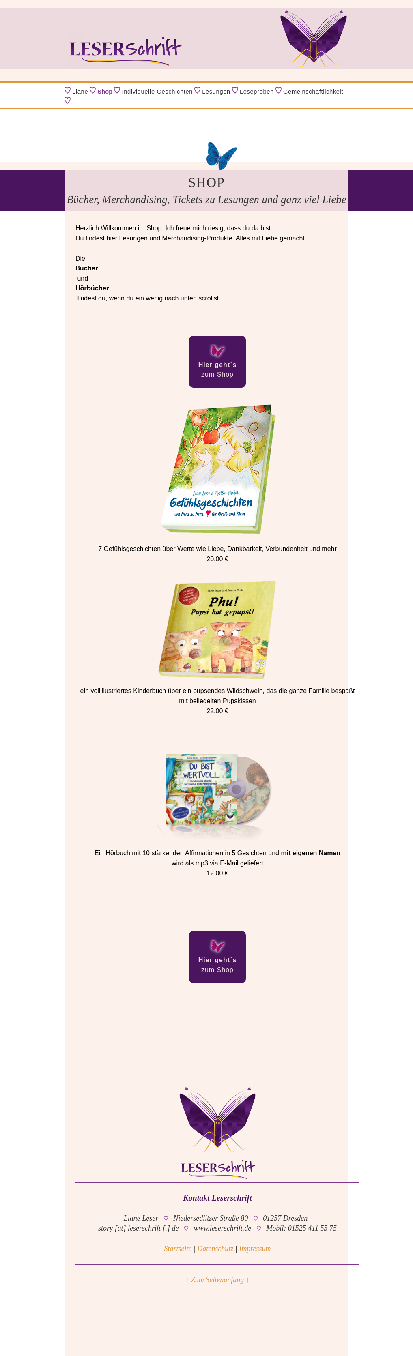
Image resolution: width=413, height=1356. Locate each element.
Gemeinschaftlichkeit (313, 91)
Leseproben (257, 91)
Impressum (255, 1248)
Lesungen (216, 91)
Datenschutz (215, 1248)
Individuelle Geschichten (157, 91)
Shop (104, 91)
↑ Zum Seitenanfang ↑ (217, 1280)
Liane (80, 91)
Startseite (177, 1248)
